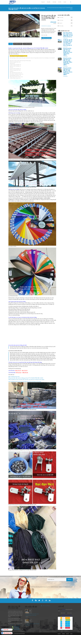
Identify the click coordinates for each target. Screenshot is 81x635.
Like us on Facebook (46, 605)
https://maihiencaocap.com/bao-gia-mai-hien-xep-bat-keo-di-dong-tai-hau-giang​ (26, 379)
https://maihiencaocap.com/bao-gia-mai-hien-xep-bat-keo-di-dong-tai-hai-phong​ (24, 381)
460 (67, 623)
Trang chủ (59, 633)
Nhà (48, 7)
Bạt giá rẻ (60, 23)
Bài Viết (67, 633)
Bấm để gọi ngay (8, 633)
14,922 (68, 625)
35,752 (68, 627)
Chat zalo (6, 629)
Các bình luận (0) (27, 43)
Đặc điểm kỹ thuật (18, 43)
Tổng (63, 627)
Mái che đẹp (61, 20)
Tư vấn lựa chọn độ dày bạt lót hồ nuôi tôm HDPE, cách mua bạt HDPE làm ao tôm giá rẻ (67, 42)
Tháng (64, 623)
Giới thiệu (63, 633)
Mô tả (11, 43)
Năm (63, 625)
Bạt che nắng (61, 25)
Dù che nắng (61, 17)
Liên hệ (71, 633)
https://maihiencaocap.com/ (14, 376)
